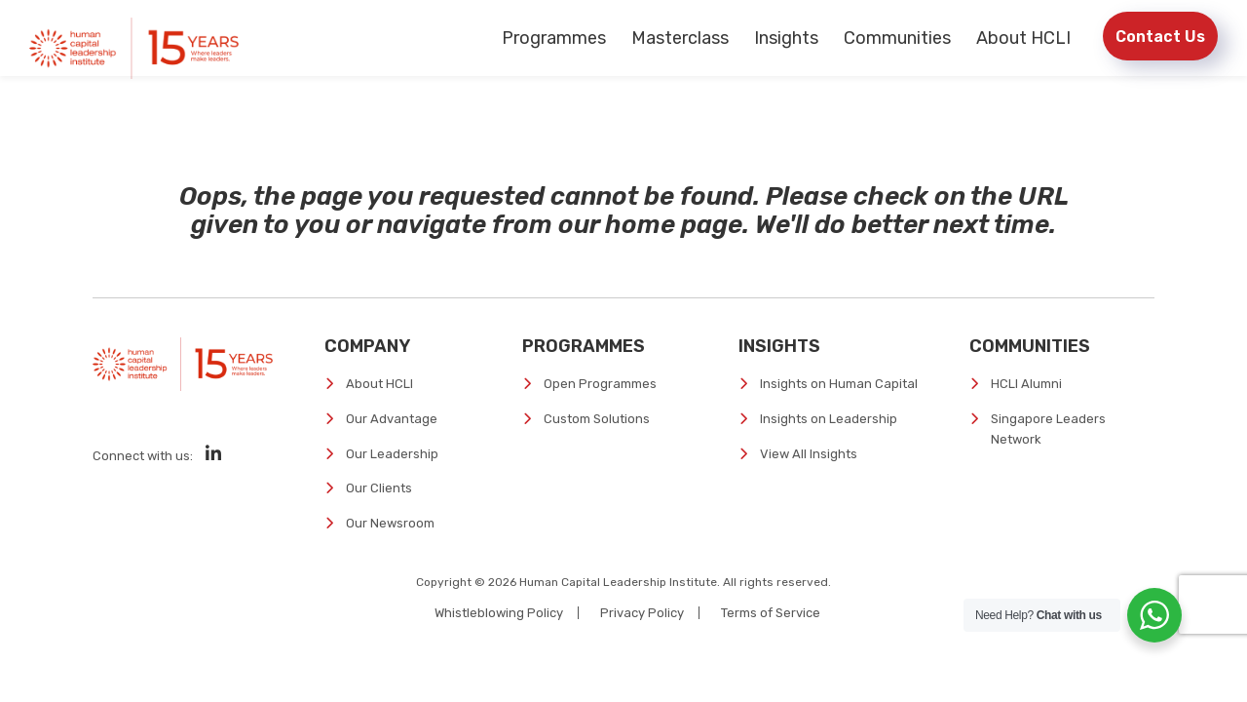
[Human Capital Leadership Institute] (134, 48)
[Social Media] (213, 453)
